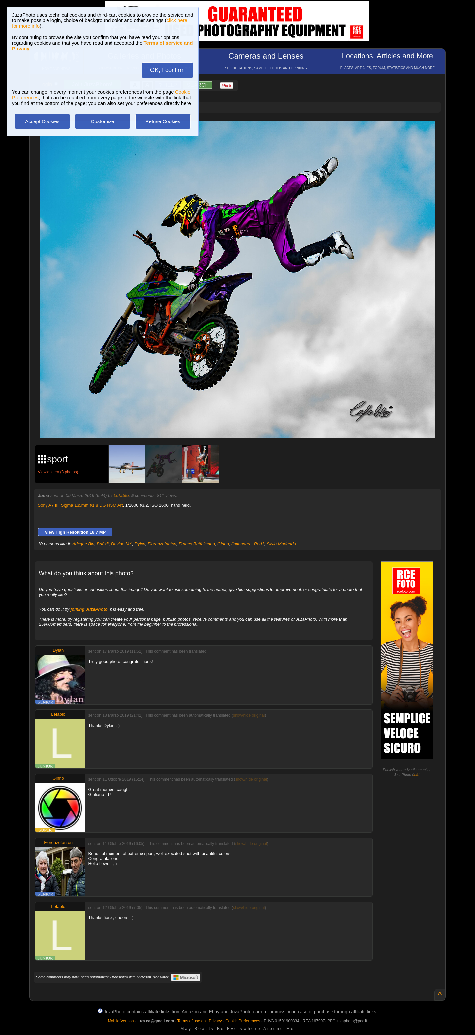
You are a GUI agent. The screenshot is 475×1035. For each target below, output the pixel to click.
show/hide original (249, 715)
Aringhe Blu (83, 543)
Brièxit (103, 543)
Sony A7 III (48, 505)
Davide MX (121, 543)
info (416, 774)
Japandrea (241, 543)
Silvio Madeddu (281, 543)
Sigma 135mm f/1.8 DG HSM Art (92, 505)
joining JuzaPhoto (89, 609)
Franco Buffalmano (197, 543)
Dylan (140, 543)
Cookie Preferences (242, 1021)
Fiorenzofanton (162, 543)
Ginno (223, 543)
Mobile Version (121, 1021)
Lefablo (121, 495)
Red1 (259, 543)
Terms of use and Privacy (199, 1021)
